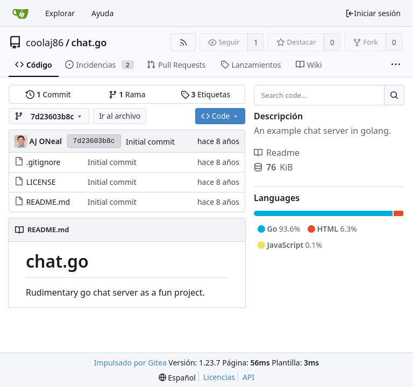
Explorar (60, 13)
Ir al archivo (119, 116)
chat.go (89, 42)
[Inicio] (20, 13)
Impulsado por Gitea (130, 362)
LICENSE (41, 182)
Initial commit (150, 142)
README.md (48, 202)
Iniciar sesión (373, 13)
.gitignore (43, 162)
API (248, 377)
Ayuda (102, 13)
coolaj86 (44, 42)
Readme (277, 152)
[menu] (177, 377)
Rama (127, 94)
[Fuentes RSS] (183, 42)
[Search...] (394, 95)
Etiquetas (205, 94)
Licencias (219, 377)
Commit (48, 94)
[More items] (395, 65)
